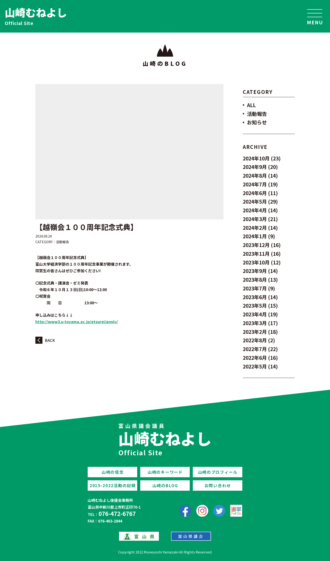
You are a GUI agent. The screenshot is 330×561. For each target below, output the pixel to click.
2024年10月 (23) (262, 158)
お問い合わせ (218, 485)
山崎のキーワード (165, 472)
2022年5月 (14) (260, 366)
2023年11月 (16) (262, 253)
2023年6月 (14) (260, 297)
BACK (50, 340)
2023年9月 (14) (260, 270)
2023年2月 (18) (260, 331)
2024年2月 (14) (260, 227)
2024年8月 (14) (260, 175)
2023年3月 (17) (260, 323)
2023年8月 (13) (260, 279)
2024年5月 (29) (260, 201)
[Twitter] (219, 511)
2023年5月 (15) (260, 305)
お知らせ (257, 122)
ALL (251, 105)
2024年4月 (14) (260, 210)
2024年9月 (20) (260, 166)
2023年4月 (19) (260, 314)
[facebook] (185, 511)
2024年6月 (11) (260, 193)
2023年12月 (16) (262, 244)
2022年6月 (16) (260, 357)
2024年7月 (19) (260, 184)
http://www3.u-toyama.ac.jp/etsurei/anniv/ (76, 321)
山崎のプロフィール (218, 472)
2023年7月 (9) (259, 288)
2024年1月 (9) (259, 236)
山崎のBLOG (165, 485)
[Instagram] (202, 511)
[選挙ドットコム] (236, 511)
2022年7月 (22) (260, 348)
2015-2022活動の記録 (113, 485)
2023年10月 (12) (262, 262)
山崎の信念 (113, 472)
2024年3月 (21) (260, 218)
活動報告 (62, 241)
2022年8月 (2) (259, 340)
